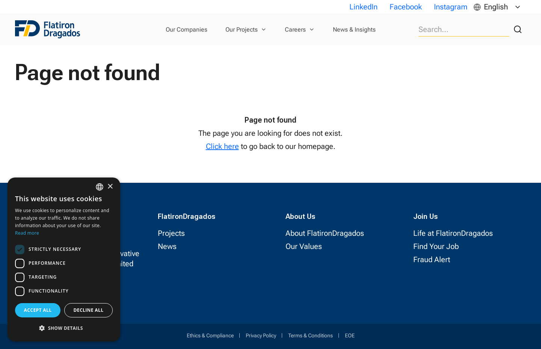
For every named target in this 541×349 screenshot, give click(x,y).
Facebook (406, 6)
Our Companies (186, 29)
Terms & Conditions (310, 335)
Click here (222, 146)
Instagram (450, 6)
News (167, 246)
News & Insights (354, 29)
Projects (171, 233)
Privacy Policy (261, 335)
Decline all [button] (89, 310)
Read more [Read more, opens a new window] (27, 233)
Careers (295, 29)
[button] (64, 328)
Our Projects (241, 29)
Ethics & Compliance (210, 335)
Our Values (304, 246)
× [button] (110, 187)
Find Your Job (436, 246)
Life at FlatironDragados (453, 233)
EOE (350, 335)
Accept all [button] (38, 310)
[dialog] (64, 259)
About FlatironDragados (325, 233)
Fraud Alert (431, 259)
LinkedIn (363, 6)
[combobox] (99, 187)
